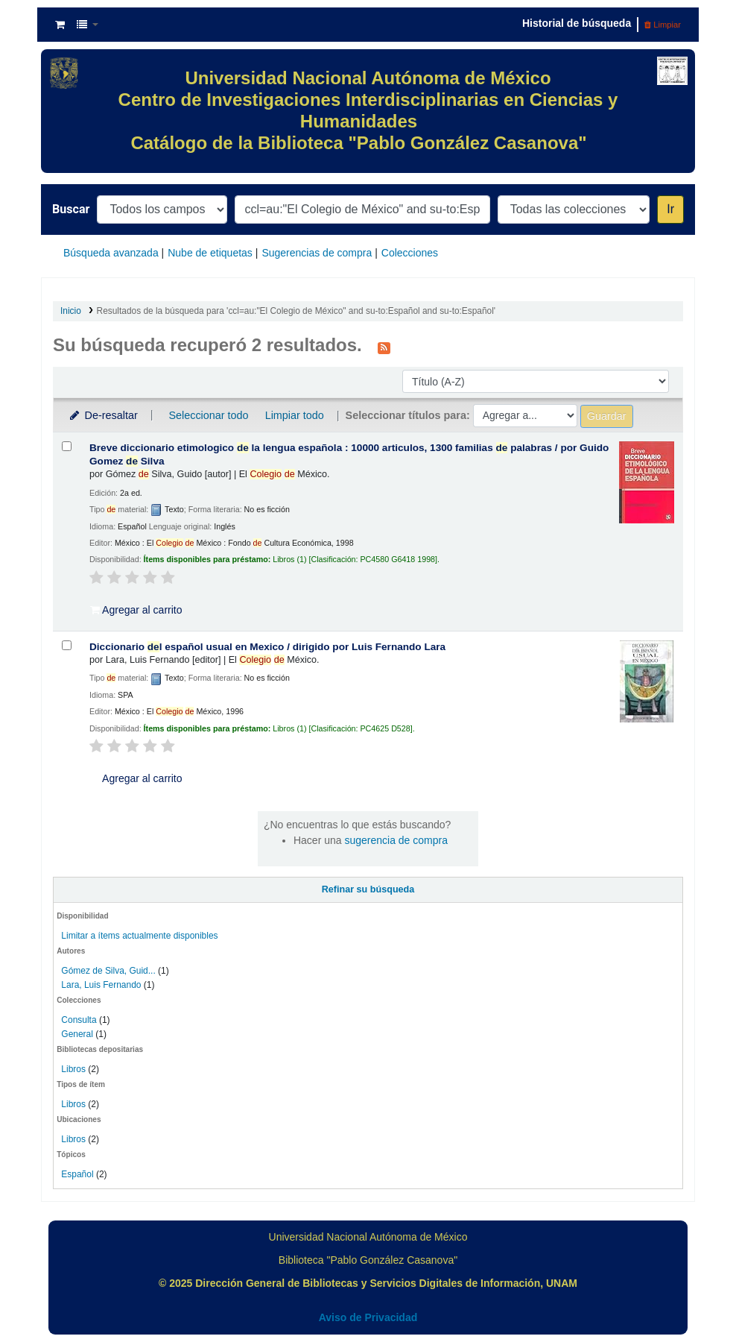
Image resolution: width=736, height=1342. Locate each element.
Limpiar (662, 24)
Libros (73, 1069)
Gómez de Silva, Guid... (108, 970)
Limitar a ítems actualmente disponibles (139, 935)
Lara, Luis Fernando (101, 985)
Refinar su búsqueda (368, 889)
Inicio (70, 311)
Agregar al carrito (136, 610)
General (78, 1034)
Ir (670, 209)
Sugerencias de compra (316, 253)
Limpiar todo (294, 415)
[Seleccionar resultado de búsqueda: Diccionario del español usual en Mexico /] (67, 645)
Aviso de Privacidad (368, 1317)
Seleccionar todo (208, 415)
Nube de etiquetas (210, 253)
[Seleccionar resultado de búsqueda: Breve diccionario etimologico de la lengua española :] (67, 446)
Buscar (70, 209)
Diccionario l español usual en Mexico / (267, 646)
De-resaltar (103, 415)
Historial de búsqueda (576, 23)
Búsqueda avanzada (111, 253)
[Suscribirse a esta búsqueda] (384, 347)
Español (77, 1174)
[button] (60, 24)
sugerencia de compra (396, 840)
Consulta (80, 1020)
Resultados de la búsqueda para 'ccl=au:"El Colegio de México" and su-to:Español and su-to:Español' (296, 311)
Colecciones (409, 253)
